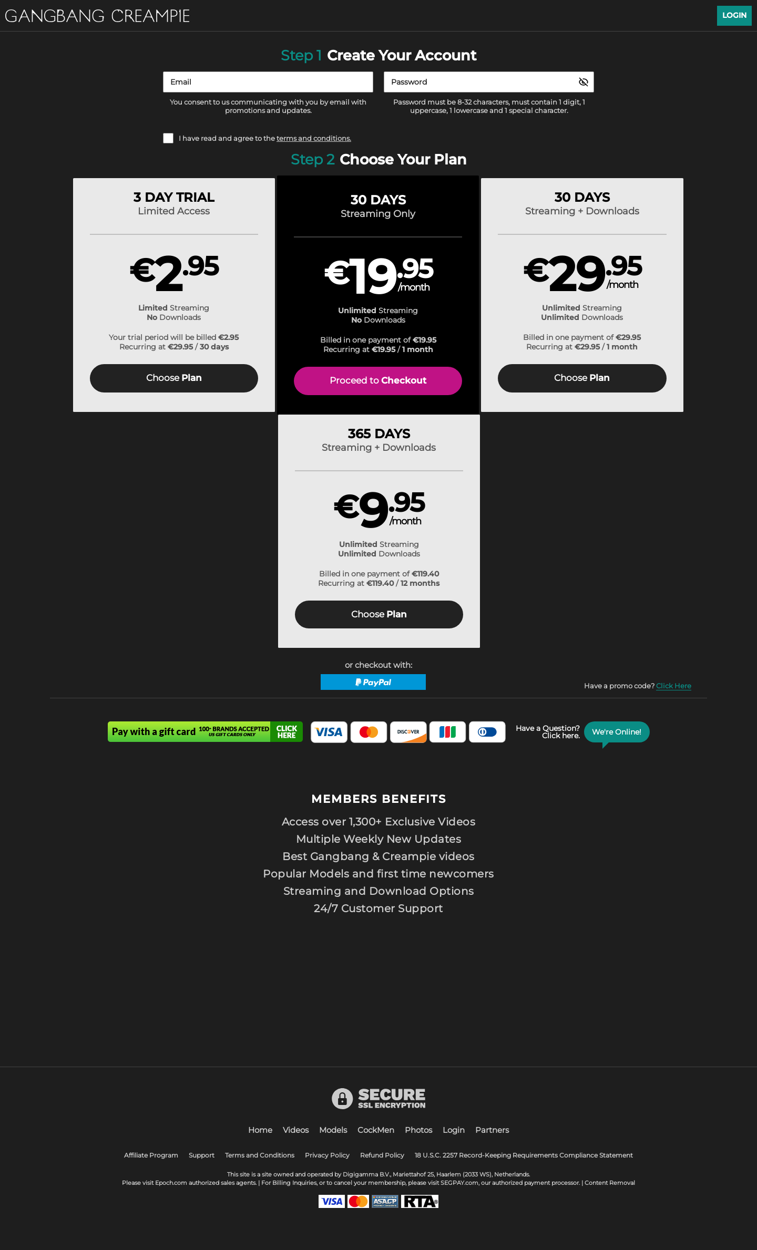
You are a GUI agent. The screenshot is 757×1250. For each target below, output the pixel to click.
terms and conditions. (314, 138)
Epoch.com (171, 1182)
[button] (132, 297)
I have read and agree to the (265, 138)
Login (734, 15)
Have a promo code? (637, 457)
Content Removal (610, 1182)
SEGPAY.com (459, 1182)
